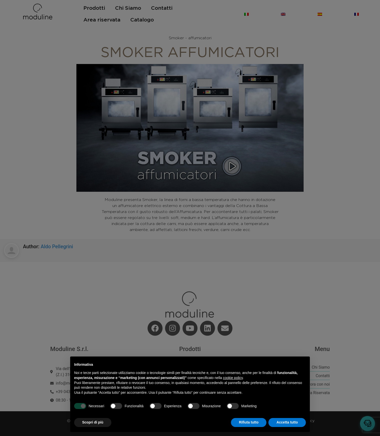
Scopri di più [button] (92, 422)
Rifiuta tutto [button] (249, 422)
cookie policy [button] (233, 378)
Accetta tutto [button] (287, 422)
